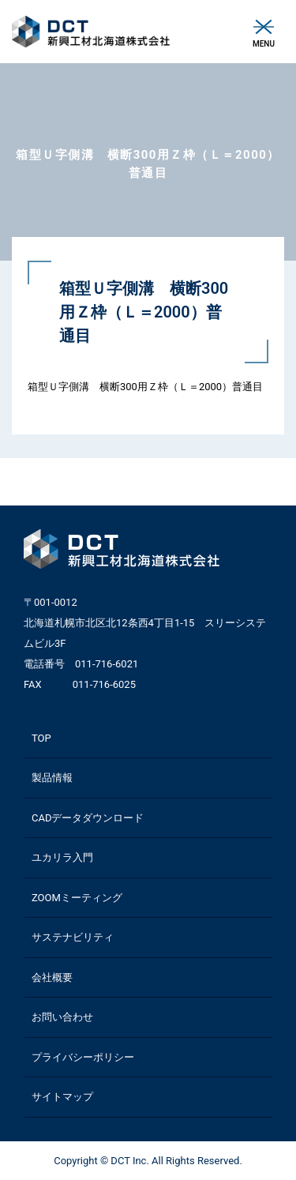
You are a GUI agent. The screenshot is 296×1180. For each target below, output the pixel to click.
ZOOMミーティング (77, 898)
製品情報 (52, 778)
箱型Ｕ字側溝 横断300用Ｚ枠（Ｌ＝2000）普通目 (145, 387)
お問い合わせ (62, 1017)
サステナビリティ (73, 937)
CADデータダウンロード (88, 818)
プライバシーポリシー (83, 1057)
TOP (41, 738)
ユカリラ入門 (62, 857)
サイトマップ (62, 1097)
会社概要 (52, 977)
